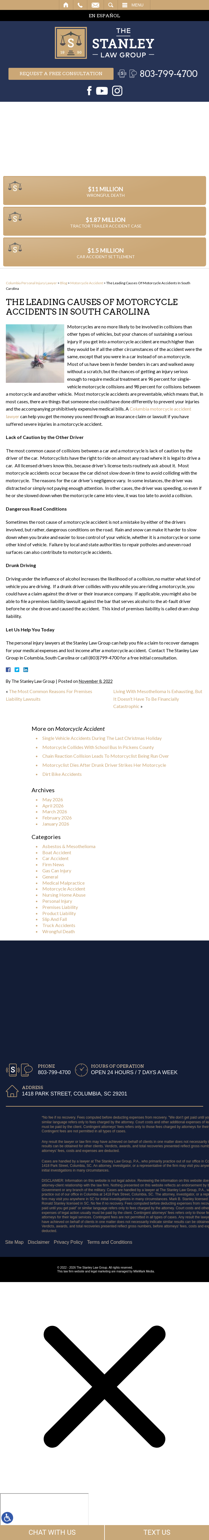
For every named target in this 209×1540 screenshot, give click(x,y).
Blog (63, 283)
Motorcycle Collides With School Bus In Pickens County (98, 747)
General (50, 876)
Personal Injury (57, 901)
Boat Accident (56, 852)
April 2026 (53, 805)
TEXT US (156, 1532)
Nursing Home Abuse (64, 895)
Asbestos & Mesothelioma (68, 846)
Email (95, 5)
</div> (44, 1515)
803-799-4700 (169, 73)
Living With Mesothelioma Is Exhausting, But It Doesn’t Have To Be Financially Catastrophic (157, 698)
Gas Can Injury (56, 870)
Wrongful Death (58, 931)
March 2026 (54, 811)
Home (66, 5)
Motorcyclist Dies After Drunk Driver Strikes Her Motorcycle (104, 765)
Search (111, 5)
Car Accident (55, 858)
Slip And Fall (54, 919)
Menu (138, 5)
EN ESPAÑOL (104, 15)
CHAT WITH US (52, 1532)
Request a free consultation (61, 73)
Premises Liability (60, 907)
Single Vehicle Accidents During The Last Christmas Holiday (102, 738)
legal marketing (101, 1271)
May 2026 (52, 799)
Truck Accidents (58, 925)
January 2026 (55, 823)
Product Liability (59, 913)
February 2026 (57, 817)
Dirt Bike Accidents (62, 774)
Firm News (53, 864)
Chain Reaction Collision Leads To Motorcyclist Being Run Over (105, 756)
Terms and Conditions (42, 1242)
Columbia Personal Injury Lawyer (31, 283)
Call (80, 5)
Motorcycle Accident (86, 283)
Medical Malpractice (63, 883)
